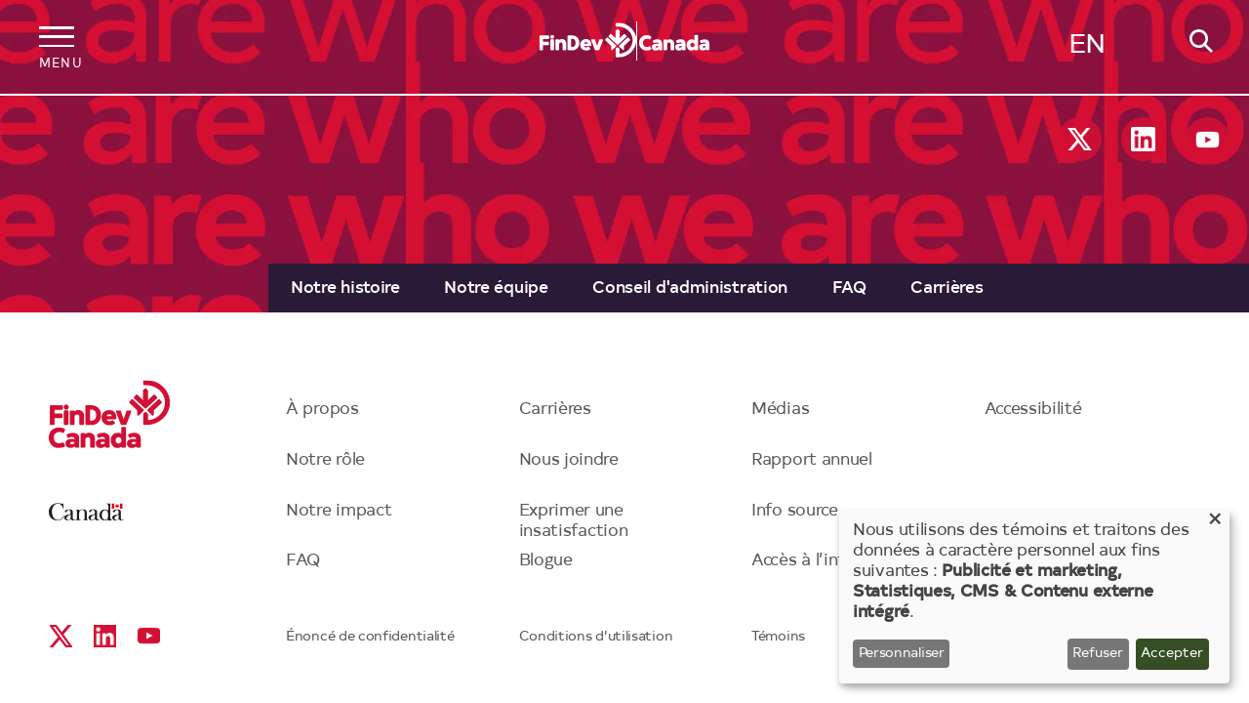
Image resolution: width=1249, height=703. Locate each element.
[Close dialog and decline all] (1214, 522)
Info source (794, 511)
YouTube (1207, 139)
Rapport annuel (811, 460)
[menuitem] (345, 288)
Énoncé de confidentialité (370, 637)
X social (1080, 139)
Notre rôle (325, 460)
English (1087, 49)
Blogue (546, 561)
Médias (780, 409)
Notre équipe (495, 288)
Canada (86, 512)
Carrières (946, 288)
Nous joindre (569, 460)
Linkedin (1143, 139)
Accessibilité (1033, 409)
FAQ (849, 288)
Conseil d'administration (689, 288)
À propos (322, 409)
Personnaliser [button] (902, 654)
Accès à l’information (834, 561)
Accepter (1172, 654)
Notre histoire (345, 288)
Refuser (1097, 654)
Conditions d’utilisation (596, 637)
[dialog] (1034, 596)
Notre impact (338, 511)
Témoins (778, 637)
